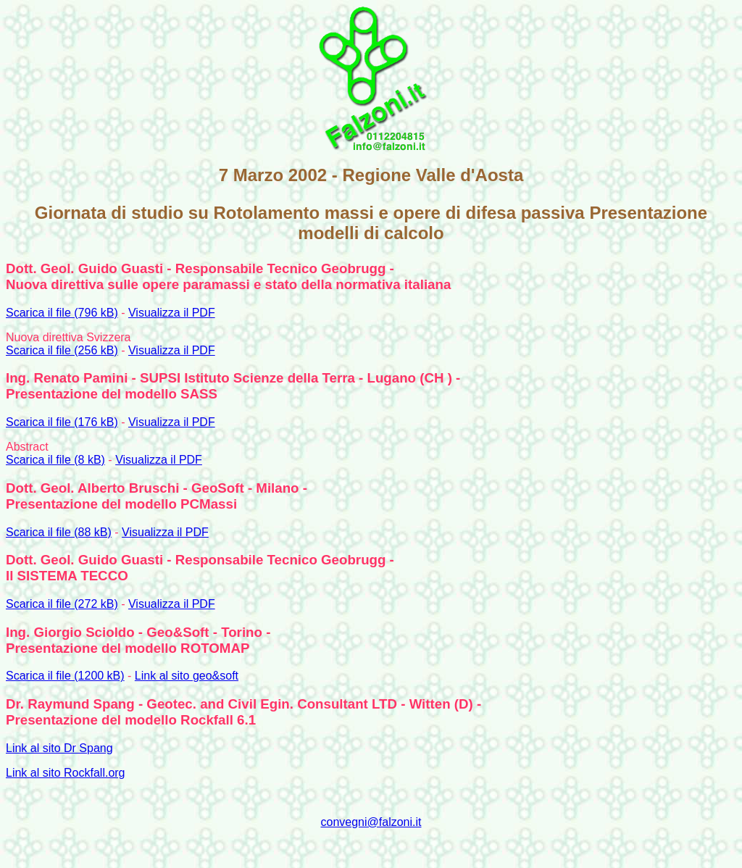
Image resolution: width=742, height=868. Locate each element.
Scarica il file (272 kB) (62, 604)
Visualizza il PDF (171, 312)
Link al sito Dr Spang (59, 748)
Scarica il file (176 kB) (62, 422)
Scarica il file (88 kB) (59, 532)
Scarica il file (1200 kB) (65, 675)
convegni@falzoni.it (371, 822)
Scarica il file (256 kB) (62, 350)
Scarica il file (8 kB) (55, 460)
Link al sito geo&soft (186, 675)
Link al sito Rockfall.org (65, 773)
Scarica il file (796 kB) (62, 312)
